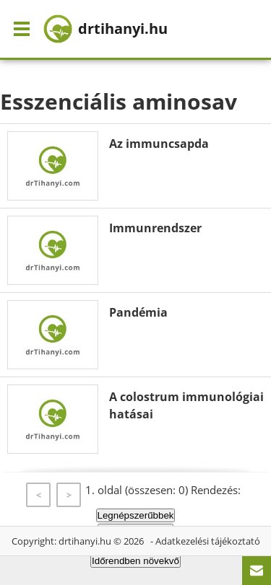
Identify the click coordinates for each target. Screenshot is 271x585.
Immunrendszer (155, 228)
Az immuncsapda (159, 143)
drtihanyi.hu (85, 541)
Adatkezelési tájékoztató (207, 541)
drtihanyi (105, 28)
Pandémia (138, 312)
